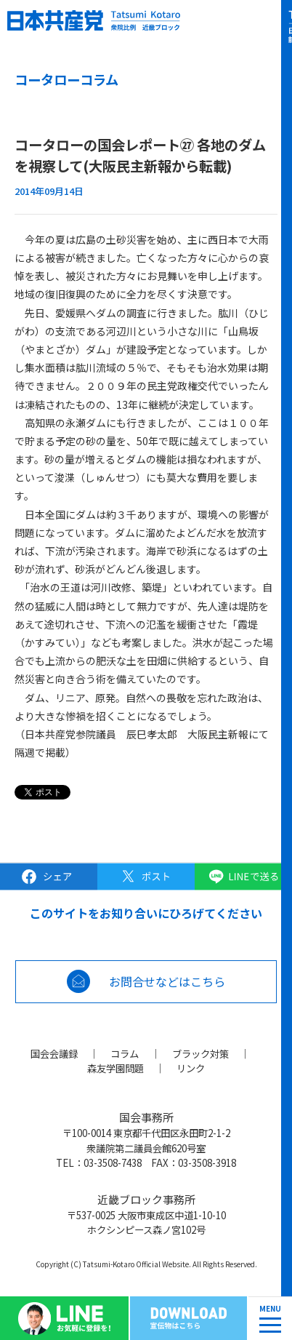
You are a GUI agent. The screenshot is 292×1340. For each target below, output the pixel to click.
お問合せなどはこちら (167, 981)
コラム (124, 1053)
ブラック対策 (200, 1053)
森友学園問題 (115, 1068)
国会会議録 (54, 1053)
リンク (191, 1068)
